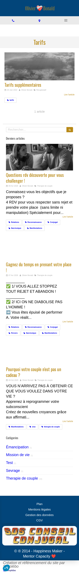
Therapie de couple (22, 478)
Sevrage (13, 470)
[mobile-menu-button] (66, 20)
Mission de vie (18, 455)
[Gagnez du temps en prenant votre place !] (39, 246)
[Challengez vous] (39, 157)
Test (9, 463)
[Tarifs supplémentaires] (39, 66)
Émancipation (17, 447)
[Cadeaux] (39, 351)
